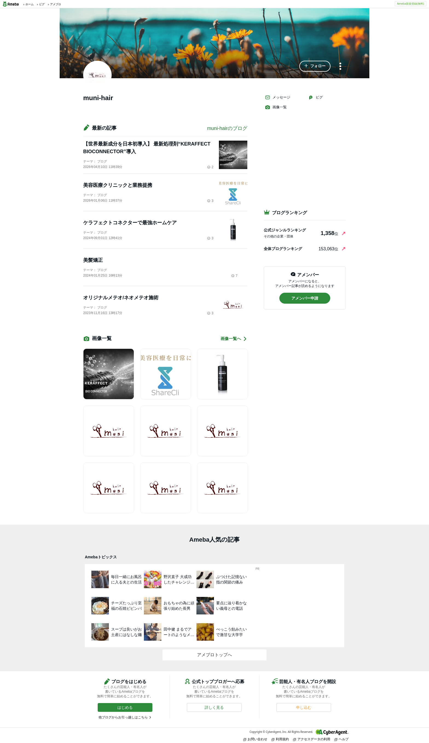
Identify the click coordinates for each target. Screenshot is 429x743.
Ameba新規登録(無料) (410, 3)
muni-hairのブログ (227, 128)
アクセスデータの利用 (311, 739)
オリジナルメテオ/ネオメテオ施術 (120, 297)
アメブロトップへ (214, 654)
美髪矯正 (93, 260)
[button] (315, 66)
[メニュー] (340, 66)
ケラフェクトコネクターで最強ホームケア (130, 222)
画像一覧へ (234, 338)
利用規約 (280, 739)
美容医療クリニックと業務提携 (117, 185)
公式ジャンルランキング (285, 230)
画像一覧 (276, 107)
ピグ (315, 97)
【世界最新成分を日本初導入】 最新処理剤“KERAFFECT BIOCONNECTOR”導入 (146, 147)
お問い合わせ (255, 739)
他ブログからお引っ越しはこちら (123, 717)
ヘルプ (341, 739)
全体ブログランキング (283, 248)
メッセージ (277, 97)
